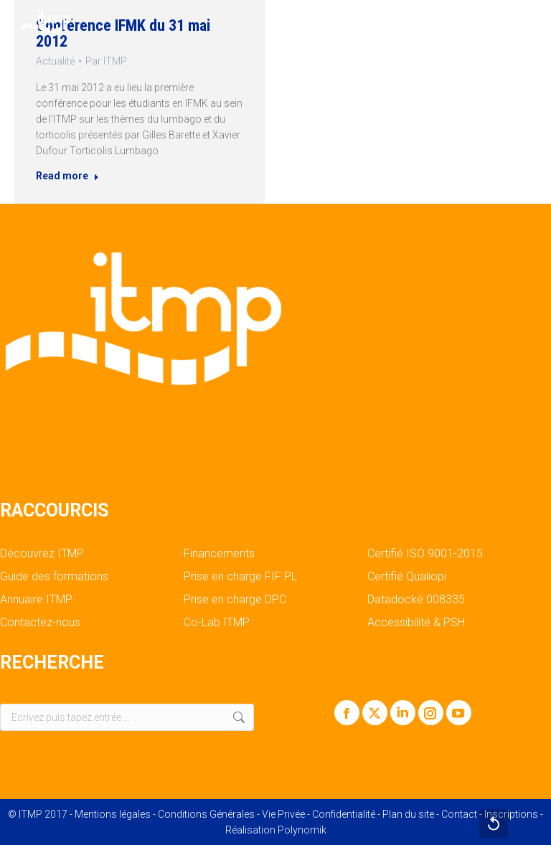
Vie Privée (283, 814)
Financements (219, 554)
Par (105, 59)
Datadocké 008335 (416, 599)
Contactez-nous (40, 622)
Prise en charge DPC (235, 599)
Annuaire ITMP (36, 599)
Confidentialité (343, 814)
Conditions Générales (206, 814)
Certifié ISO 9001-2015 (425, 554)
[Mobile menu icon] (528, 21)
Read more (64, 179)
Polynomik (302, 830)
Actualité (51, 59)
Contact (459, 814)
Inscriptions (511, 814)
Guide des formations (54, 576)
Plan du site (408, 814)
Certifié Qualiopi (406, 576)
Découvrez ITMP (42, 554)
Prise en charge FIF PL (240, 576)
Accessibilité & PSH (416, 622)
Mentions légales (113, 814)
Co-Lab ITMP (217, 622)
